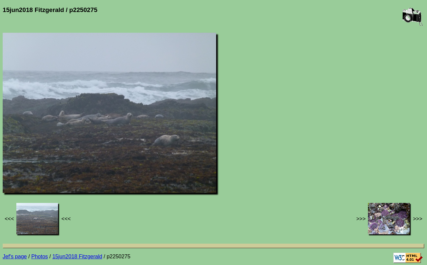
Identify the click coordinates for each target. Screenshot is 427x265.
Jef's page (15, 256)
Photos (39, 256)
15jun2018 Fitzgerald (77, 256)
